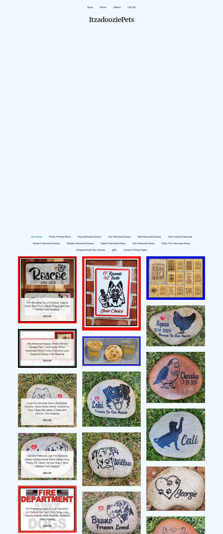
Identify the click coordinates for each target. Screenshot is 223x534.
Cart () (132, 7)
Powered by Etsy (175, 517)
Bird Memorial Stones (149, 39)
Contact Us (47, 527)
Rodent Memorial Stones (46, 46)
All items (36, 39)
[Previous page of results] (98, 477)
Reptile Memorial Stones (80, 46)
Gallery (117, 7)
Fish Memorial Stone (143, 46)
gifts (114, 52)
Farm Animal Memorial (180, 39)
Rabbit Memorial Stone (113, 46)
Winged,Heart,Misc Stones (90, 52)
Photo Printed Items (60, 39)
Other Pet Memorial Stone (175, 46)
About (103, 7)
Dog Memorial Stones (89, 39)
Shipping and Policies (47, 522)
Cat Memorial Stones (119, 39)
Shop (90, 7)
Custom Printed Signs (135, 52)
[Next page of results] (125, 477)
